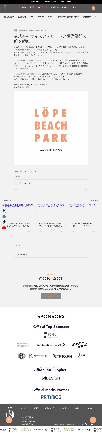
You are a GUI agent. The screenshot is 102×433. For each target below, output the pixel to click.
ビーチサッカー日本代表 (68, 17)
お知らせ (22, 17)
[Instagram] (4, 205)
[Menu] (88, 8)
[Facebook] (4, 216)
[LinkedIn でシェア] (25, 183)
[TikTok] (4, 222)
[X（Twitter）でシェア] (20, 183)
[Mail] (9, 420)
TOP (32, 17)
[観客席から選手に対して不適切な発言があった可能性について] (18, 212)
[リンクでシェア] (30, 183)
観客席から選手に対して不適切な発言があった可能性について (18, 224)
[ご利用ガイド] (62, 424)
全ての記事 (9, 17)
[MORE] (51, 296)
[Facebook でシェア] (15, 183)
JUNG (50, 17)
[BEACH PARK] (35, 2)
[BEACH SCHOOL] (51, 2)
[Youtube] (4, 228)
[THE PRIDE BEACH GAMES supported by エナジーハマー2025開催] (83, 212)
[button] (95, 17)
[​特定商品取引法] (70, 424)
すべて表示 (94, 200)
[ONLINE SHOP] (66, 2)
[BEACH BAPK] (32, 418)
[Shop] (93, 8)
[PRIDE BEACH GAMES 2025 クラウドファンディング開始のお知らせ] (51, 212)
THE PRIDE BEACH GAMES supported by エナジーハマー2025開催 (82, 224)
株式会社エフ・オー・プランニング (26, 171)
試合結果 (87, 17)
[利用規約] (55, 424)
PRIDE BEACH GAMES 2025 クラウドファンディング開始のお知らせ (50, 224)
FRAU (41, 17)
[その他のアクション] (86, 30)
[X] (4, 211)
